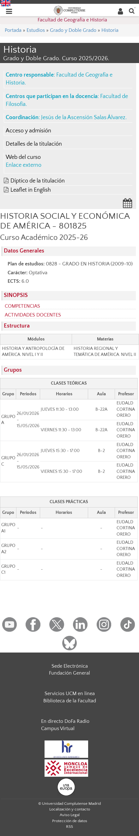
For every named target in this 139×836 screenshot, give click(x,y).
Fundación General (69, 673)
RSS (69, 826)
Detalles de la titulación (34, 144)
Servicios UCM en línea (70, 693)
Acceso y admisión (28, 131)
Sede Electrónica (69, 666)
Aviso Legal (70, 815)
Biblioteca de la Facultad (69, 701)
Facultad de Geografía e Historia (72, 20)
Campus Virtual (58, 728)
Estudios (36, 30)
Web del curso (23, 157)
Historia (109, 30)
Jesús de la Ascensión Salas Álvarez (83, 117)
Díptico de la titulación (37, 181)
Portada (13, 30)
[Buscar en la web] (132, 10)
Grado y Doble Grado (73, 30)
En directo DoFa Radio (65, 721)
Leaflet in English (30, 190)
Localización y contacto (69, 809)
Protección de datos (69, 821)
